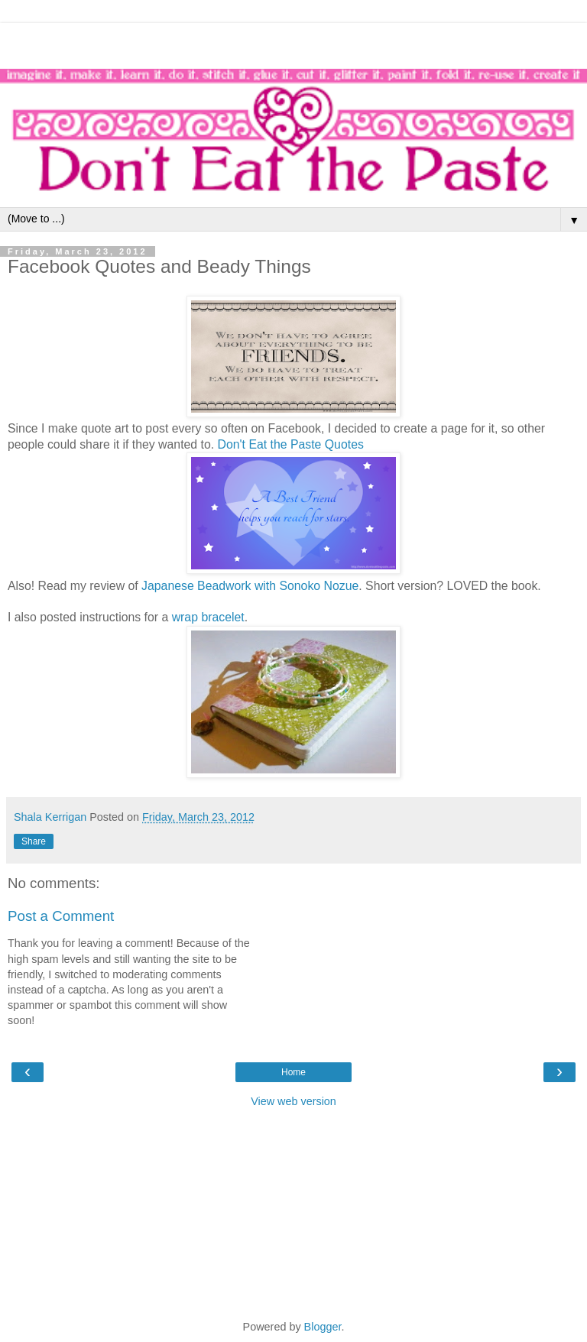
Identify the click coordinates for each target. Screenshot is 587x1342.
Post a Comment (61, 916)
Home (293, 1072)
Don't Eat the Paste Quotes (291, 444)
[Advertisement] (293, 42)
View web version (293, 1101)
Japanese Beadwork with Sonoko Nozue (249, 585)
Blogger (323, 1327)
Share (33, 841)
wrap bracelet (208, 617)
